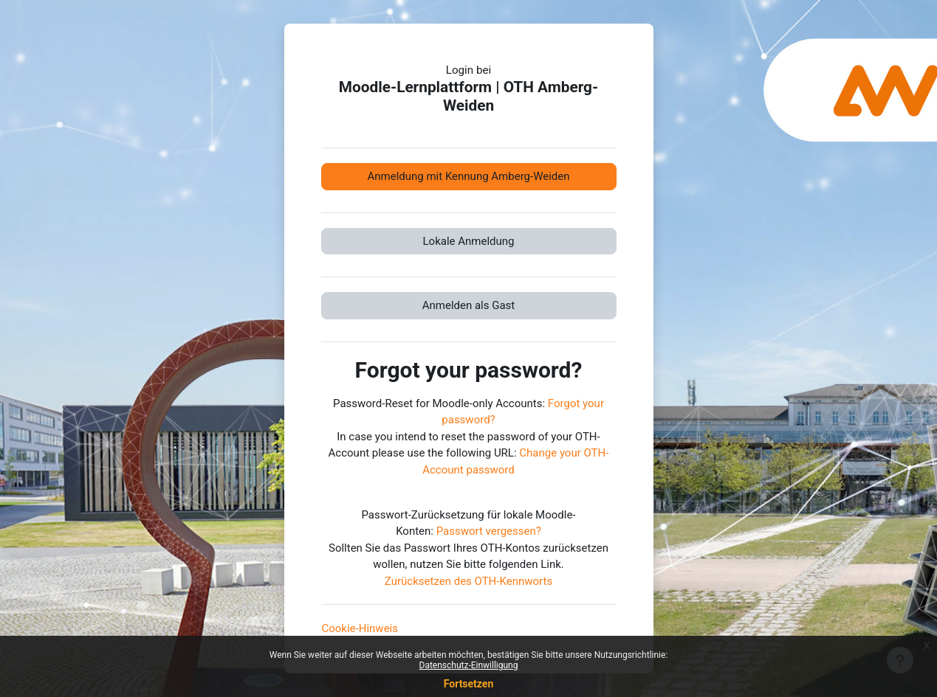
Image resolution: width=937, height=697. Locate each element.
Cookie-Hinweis (360, 628)
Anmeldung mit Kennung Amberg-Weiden (468, 176)
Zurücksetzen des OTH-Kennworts (468, 581)
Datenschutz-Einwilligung (468, 665)
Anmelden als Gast (468, 305)
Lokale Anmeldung (469, 241)
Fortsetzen (469, 684)
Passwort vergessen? (488, 531)
